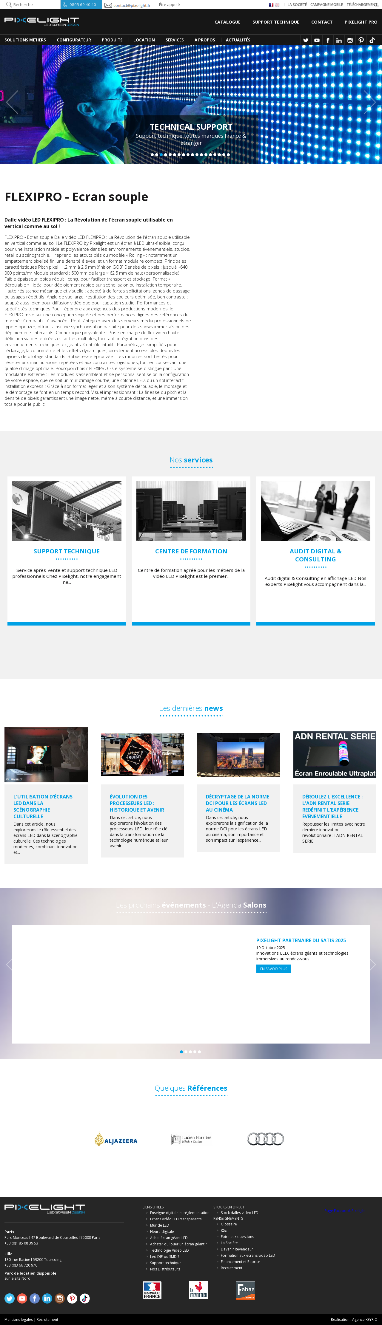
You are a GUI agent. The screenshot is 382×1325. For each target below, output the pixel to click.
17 (223, 154)
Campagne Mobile (326, 4)
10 (192, 154)
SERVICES (175, 40)
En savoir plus (273, 968)
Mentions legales (18, 1319)
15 (214, 154)
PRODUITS (112, 40)
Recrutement (47, 1319)
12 (201, 154)
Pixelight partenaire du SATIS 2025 (301, 940)
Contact (322, 22)
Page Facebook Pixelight (345, 1210)
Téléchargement (362, 4)
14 (210, 154)
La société (297, 4)
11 (196, 154)
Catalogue (228, 22)
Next (367, 102)
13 (205, 154)
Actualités (238, 40)
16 (219, 154)
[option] (66, 551)
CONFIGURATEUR (74, 40)
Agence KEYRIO (365, 1319)
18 (228, 154)
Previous (15, 102)
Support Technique (275, 22)
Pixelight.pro (361, 22)
